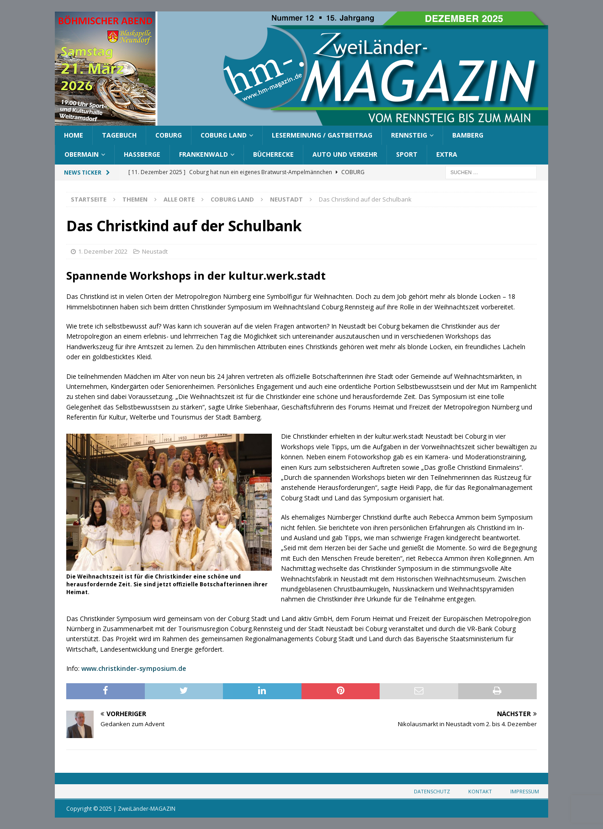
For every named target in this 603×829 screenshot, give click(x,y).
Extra (446, 154)
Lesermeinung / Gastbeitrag (322, 135)
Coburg (168, 135)
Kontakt (480, 791)
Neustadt (155, 251)
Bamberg (467, 135)
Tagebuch (119, 135)
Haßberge (142, 154)
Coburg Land (224, 135)
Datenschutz (432, 791)
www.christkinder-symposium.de (133, 668)
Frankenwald (203, 154)
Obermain (81, 154)
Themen (135, 199)
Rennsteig (409, 135)
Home (73, 135)
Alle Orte (179, 199)
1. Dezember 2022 (102, 251)
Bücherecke (273, 154)
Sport (407, 154)
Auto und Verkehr (344, 154)
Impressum (524, 791)
